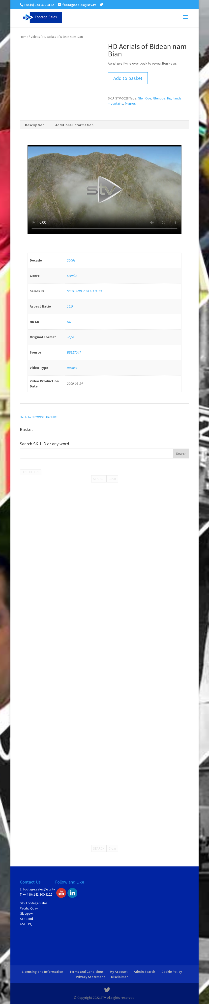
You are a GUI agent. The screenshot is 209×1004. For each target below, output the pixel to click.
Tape (70, 337)
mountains (115, 103)
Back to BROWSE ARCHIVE (39, 417)
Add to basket (128, 78)
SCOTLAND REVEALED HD (84, 291)
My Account (119, 971)
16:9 (70, 306)
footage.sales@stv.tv (39, 889)
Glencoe (159, 98)
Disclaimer (119, 977)
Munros (130, 103)
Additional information (74, 125)
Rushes (72, 367)
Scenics (72, 275)
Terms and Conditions (86, 971)
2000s (71, 260)
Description (34, 125)
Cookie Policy (171, 971)
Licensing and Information (42, 971)
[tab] (35, 125)
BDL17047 (74, 352)
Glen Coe (144, 98)
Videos (35, 37)
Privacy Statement (90, 977)
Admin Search (144, 971)
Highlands (174, 98)
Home (24, 37)
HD (69, 321)
